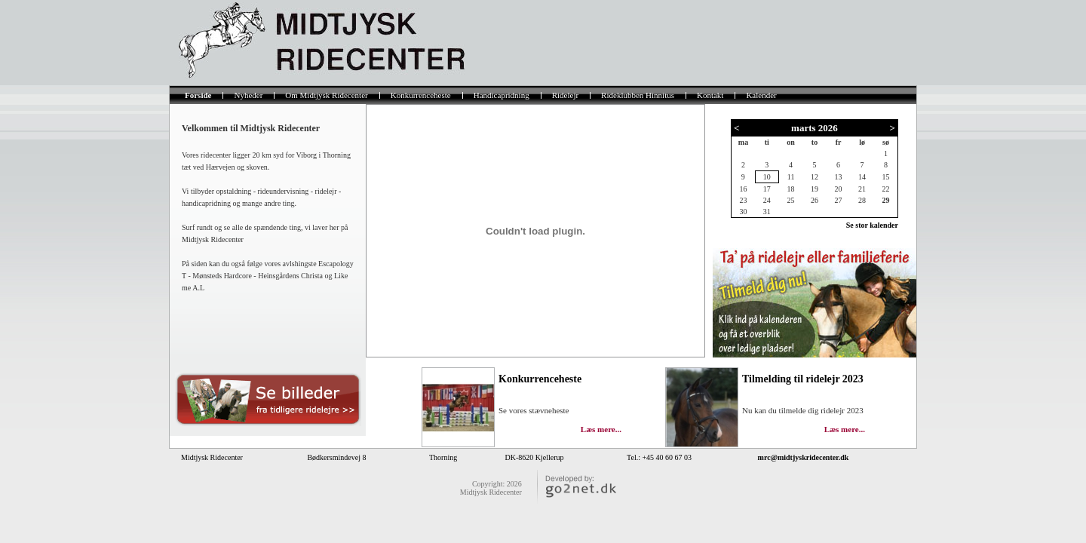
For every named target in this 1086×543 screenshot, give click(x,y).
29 (885, 200)
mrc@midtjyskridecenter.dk (803, 457)
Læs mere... (844, 429)
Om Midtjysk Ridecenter (326, 95)
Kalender (761, 95)
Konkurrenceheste (421, 95)
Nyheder (248, 95)
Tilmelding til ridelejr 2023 (803, 379)
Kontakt (710, 95)
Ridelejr (565, 95)
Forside (198, 95)
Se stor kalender (872, 225)
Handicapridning (501, 95)
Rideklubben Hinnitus (637, 95)
